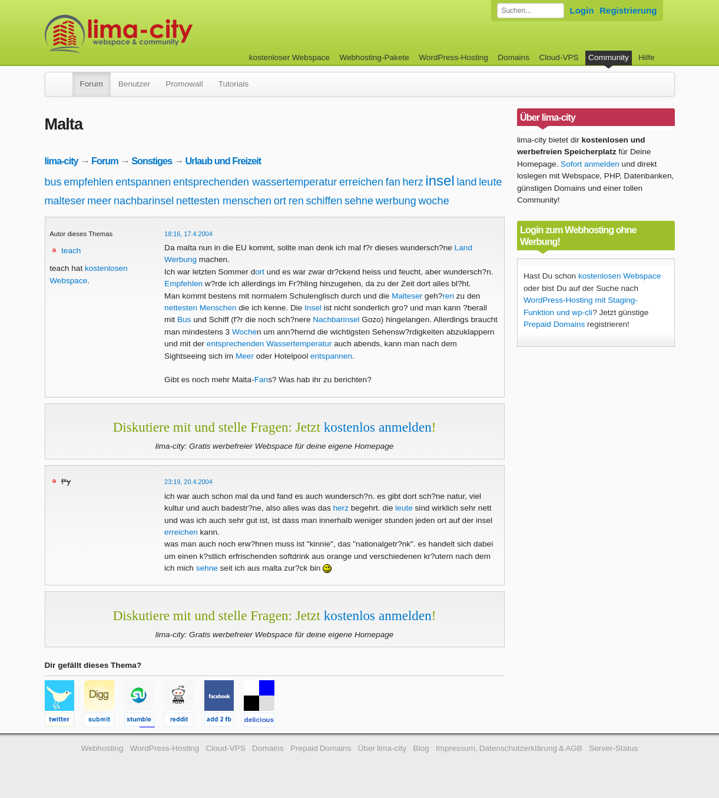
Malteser (407, 296)
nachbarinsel (144, 201)
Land (463, 247)
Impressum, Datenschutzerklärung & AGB (509, 748)
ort (280, 201)
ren (296, 201)
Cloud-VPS (558, 57)
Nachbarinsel (336, 319)
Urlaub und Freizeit (223, 160)
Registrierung (628, 10)
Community (608, 57)
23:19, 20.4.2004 (188, 481)
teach (71, 250)
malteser (65, 201)
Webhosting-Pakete (374, 57)
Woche (244, 331)
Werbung (180, 259)
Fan (261, 379)
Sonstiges (151, 160)
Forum (91, 84)
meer (99, 201)
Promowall (184, 84)
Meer (245, 356)
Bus (184, 319)
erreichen (361, 182)
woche (434, 201)
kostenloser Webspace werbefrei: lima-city (162, 34)
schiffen (324, 201)
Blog (421, 748)
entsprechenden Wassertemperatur (269, 343)
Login (582, 10)
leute (490, 182)
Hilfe (646, 57)
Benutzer (134, 84)
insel (439, 180)
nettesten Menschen (200, 307)
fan (393, 182)
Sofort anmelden (590, 164)
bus (53, 182)
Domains (513, 57)
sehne (358, 201)
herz (413, 182)
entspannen (143, 182)
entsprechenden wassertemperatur (255, 182)
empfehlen (88, 182)
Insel (313, 307)
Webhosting (102, 748)
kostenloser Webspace (289, 57)
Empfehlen (183, 283)
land (467, 182)
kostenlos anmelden (378, 427)
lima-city (61, 160)
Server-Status (613, 748)
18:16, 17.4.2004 (188, 233)
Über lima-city (382, 748)
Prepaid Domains (554, 324)
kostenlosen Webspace (619, 275)
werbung (396, 201)
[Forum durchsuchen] (530, 10)
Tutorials (233, 84)
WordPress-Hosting (453, 57)
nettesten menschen (223, 201)
